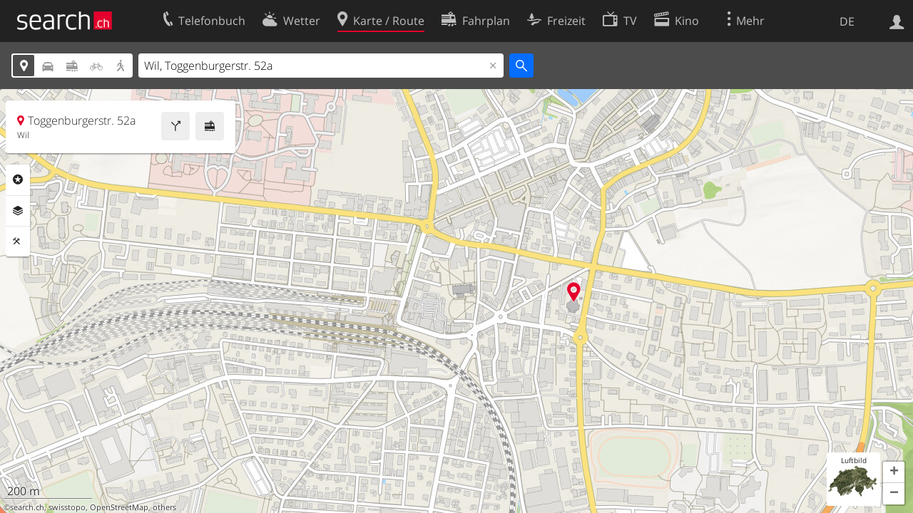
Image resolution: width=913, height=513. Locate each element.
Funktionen (18, 241)
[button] (893, 472)
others (164, 507)
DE (847, 21)
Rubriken (18, 180)
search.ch (27, 507)
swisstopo (67, 507)
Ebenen (18, 211)
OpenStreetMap (119, 507)
